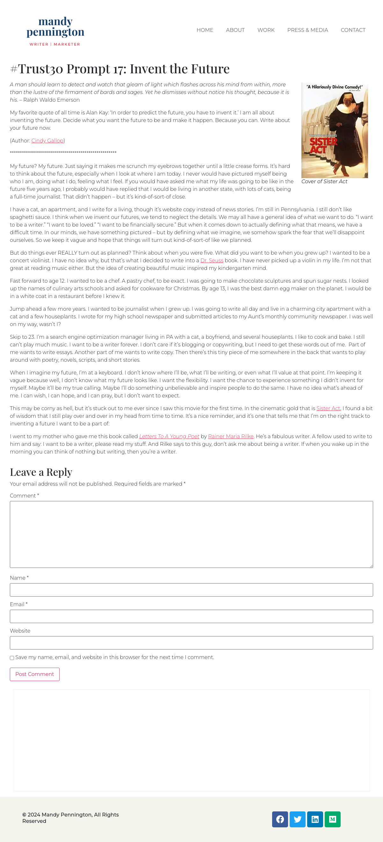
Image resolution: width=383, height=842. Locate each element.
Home (205, 30)
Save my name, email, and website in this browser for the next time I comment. (114, 657)
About (235, 30)
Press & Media (307, 30)
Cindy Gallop (47, 141)
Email (19, 604)
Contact (353, 30)
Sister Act (328, 408)
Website (20, 631)
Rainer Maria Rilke (231, 436)
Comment (24, 495)
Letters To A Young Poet (169, 436)
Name (19, 578)
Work (266, 30)
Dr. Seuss (211, 261)
